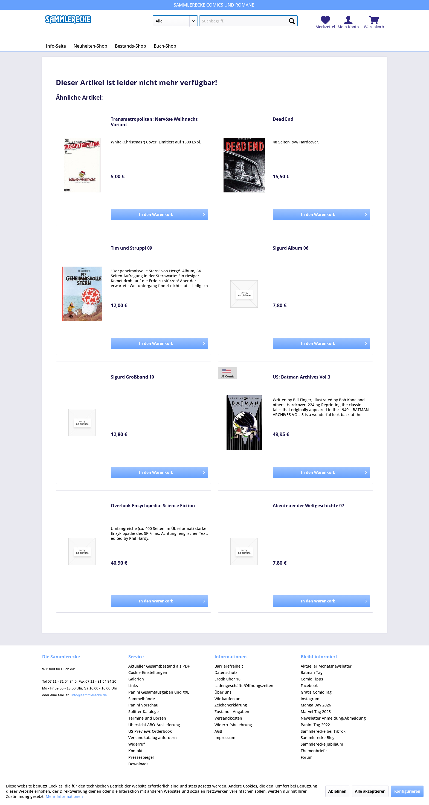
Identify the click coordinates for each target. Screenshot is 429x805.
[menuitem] (225, 21)
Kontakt (135, 750)
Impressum (225, 737)
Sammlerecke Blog (318, 737)
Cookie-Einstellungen (147, 672)
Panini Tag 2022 (315, 724)
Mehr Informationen (64, 796)
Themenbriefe (314, 750)
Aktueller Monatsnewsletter (326, 666)
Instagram (310, 698)
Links (133, 685)
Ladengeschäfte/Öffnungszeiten (244, 685)
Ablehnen (337, 791)
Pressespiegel (141, 757)
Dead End (283, 119)
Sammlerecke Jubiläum (322, 744)
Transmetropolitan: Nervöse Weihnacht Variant (154, 122)
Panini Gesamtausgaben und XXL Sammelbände (158, 695)
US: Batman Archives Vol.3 (301, 377)
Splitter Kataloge (143, 711)
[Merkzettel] (325, 22)
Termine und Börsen (147, 718)
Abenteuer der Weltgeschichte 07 (308, 506)
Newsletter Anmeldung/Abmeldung (333, 718)
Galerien (136, 679)
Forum (306, 757)
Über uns (223, 692)
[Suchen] (292, 20)
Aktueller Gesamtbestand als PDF (159, 666)
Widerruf (136, 744)
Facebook (309, 685)
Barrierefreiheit (229, 666)
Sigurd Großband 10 (132, 377)
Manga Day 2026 (316, 705)
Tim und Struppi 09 (131, 248)
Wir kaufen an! (228, 698)
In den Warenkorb (172, 213)
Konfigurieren (407, 791)
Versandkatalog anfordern (152, 737)
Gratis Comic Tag (316, 692)
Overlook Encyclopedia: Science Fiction (153, 506)
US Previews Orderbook (150, 731)
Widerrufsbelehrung (233, 724)
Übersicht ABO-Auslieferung (154, 724)
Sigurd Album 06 (290, 248)
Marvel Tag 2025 (316, 711)
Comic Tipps (312, 679)
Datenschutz (226, 672)
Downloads (138, 763)
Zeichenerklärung (231, 705)
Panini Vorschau (143, 705)
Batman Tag (312, 672)
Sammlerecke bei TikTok (323, 731)
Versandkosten (228, 718)
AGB (218, 731)
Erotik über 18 (227, 679)
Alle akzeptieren (370, 791)
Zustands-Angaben (232, 711)
